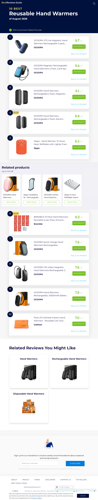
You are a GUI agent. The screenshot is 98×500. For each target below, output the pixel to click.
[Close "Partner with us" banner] (94, 491)
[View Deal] (11, 190)
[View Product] (49, 47)
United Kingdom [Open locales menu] (64, 487)
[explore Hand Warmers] (28, 371)
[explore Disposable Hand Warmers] (28, 406)
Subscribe (75, 463)
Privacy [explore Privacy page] (25, 480)
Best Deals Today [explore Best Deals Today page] (19, 483)
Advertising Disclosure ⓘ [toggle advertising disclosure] (32, 487)
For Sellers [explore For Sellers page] (81, 480)
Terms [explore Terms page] (37, 480)
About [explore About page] (14, 480)
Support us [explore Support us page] (65, 480)
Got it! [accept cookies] (82, 496)
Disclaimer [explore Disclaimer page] (50, 480)
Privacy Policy (36, 498)
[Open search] (94, 3)
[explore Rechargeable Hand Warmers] (69, 371)
